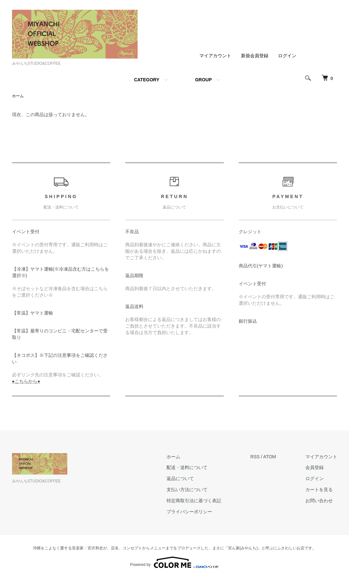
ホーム (18, 96)
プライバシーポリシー (189, 511)
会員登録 (314, 467)
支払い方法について (187, 489)
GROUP (203, 79)
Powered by (174, 562)
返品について (180, 478)
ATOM (269, 456)
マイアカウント (215, 55)
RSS (255, 456)
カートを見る (319, 489)
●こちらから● (26, 381)
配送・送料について (187, 467)
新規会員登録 (254, 55)
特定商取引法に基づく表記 (194, 500)
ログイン (287, 55)
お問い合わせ (319, 500)
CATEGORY (146, 79)
